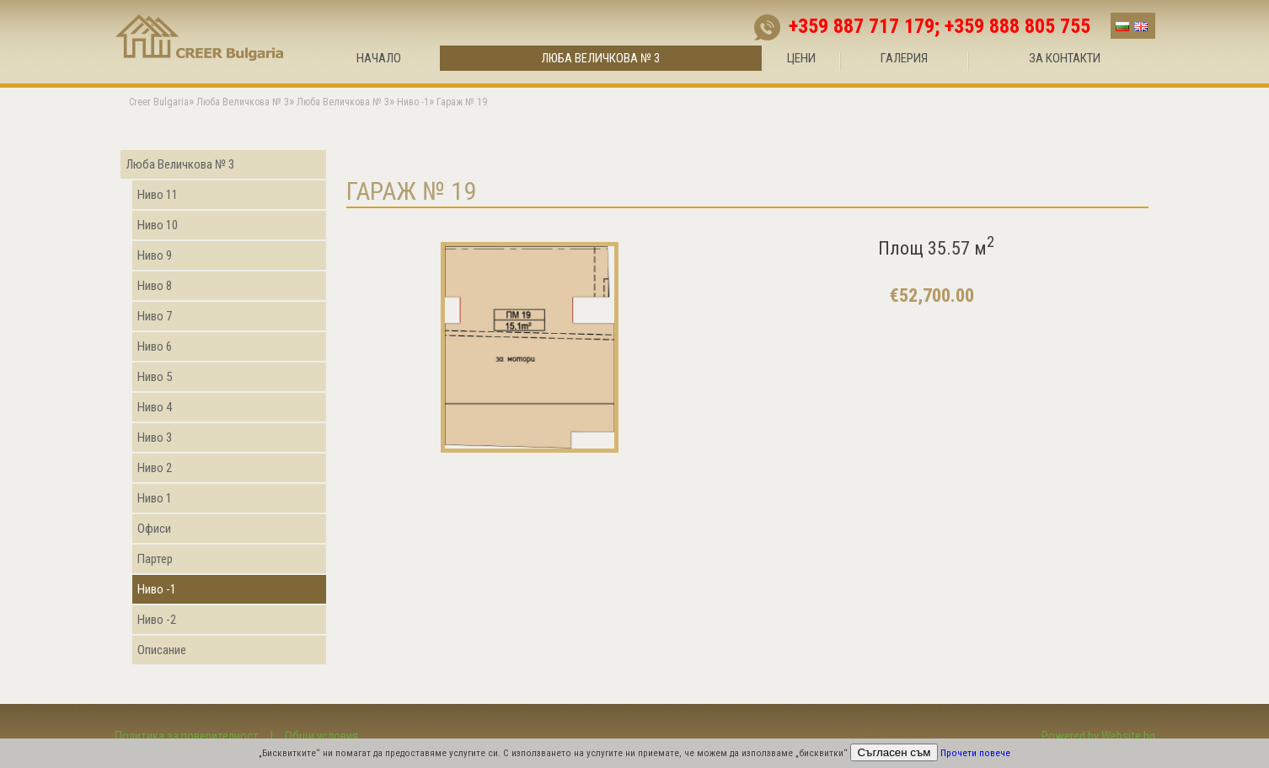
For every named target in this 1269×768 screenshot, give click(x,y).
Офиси (154, 528)
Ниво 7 (154, 316)
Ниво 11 (157, 194)
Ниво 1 (154, 498)
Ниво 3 (154, 437)
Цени (801, 58)
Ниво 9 (154, 255)
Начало (378, 58)
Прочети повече (975, 753)
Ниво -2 (156, 619)
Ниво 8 (154, 285)
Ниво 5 (154, 376)
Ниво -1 (156, 589)
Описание (161, 650)
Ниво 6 (154, 346)
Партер (155, 559)
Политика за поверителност (187, 736)
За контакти (1064, 58)
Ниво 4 (154, 407)
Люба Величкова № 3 (600, 58)
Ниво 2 (154, 467)
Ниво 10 (157, 225)
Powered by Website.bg (1098, 736)
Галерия (904, 58)
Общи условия (321, 736)
